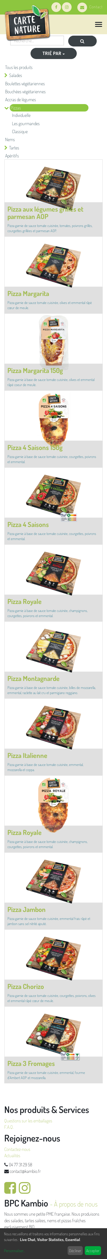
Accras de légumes (20, 99)
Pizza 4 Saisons (28, 524)
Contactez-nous (17, 1149)
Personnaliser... (14, 1250)
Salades (15, 75)
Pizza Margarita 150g (35, 370)
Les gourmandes (26, 123)
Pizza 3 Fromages (31, 1063)
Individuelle (21, 115)
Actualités (12, 1155)
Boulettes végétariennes (25, 83)
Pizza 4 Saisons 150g (34, 447)
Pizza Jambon (26, 909)
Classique (20, 131)
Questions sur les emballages (28, 1121)
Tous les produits (19, 67)
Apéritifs (12, 156)
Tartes (14, 148)
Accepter (92, 1250)
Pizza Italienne (27, 755)
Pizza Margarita (28, 293)
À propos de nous (76, 1203)
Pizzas (16, 108)
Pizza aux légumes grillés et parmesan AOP (45, 212)
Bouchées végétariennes (25, 91)
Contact (90, 6)
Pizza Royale (24, 601)
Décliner (75, 1250)
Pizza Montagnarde (33, 678)
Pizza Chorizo (25, 986)
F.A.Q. (9, 1127)
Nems (10, 139)
